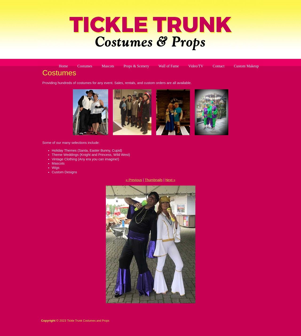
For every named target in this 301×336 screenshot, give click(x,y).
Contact (219, 66)
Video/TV (195, 66)
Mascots (108, 66)
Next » (170, 180)
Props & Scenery (136, 66)
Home (63, 66)
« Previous (134, 180)
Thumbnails (153, 180)
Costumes (84, 66)
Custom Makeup (246, 66)
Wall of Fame (168, 66)
